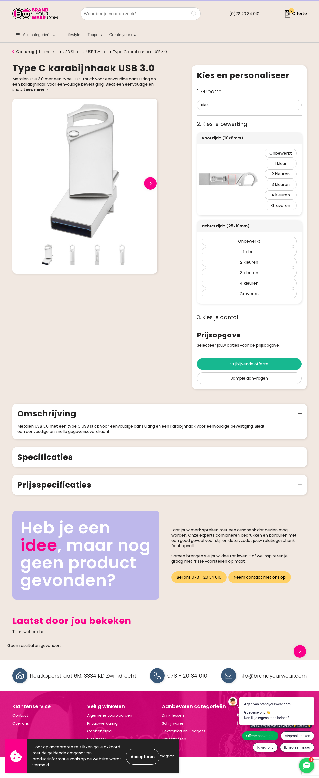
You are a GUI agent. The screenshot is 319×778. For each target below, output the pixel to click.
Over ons (20, 723)
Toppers (95, 35)
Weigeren (167, 756)
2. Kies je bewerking (222, 124)
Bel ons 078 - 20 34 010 (199, 576)
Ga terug (25, 52)
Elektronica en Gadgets (183, 731)
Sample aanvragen (249, 378)
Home (45, 52)
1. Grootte (209, 91)
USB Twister (97, 52)
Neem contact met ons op (261, 576)
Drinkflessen (173, 715)
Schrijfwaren (173, 723)
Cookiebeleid (99, 731)
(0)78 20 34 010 (244, 13)
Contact (20, 715)
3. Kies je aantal (217, 317)
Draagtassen (174, 739)
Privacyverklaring (102, 723)
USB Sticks (72, 52)
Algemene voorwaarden (109, 715)
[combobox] (135, 14)
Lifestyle (73, 35)
